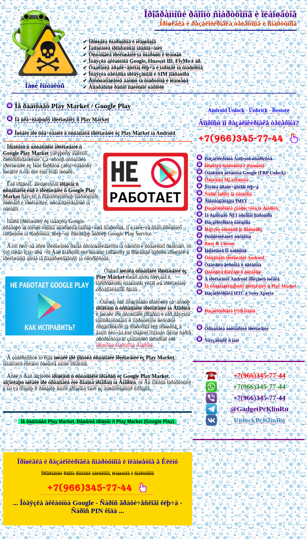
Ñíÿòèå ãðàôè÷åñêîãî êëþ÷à (231, 186)
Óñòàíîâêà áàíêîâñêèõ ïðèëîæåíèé (236, 328)
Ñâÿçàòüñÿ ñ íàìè (221, 340)
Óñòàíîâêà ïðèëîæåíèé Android (234, 257)
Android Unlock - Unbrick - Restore (249, 110)
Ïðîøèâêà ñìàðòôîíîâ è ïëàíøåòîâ (234, 165)
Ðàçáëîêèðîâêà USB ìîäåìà (229, 310)
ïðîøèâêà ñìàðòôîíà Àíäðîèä (124, 345)
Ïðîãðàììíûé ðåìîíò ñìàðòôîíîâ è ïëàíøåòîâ (220, 14)
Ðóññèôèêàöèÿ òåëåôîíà (227, 236)
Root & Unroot (219, 243)
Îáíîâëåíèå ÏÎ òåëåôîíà (225, 250)
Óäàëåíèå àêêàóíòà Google (230, 172)
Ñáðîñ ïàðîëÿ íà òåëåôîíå (228, 193)
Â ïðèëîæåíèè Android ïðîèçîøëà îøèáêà (242, 278)
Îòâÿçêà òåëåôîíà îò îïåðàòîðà (233, 229)
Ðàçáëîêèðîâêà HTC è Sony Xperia (239, 293)
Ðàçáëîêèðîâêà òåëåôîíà (227, 222)
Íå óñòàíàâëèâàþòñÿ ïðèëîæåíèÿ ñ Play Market (250, 286)
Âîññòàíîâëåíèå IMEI (225, 201)
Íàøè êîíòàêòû (45, 85)
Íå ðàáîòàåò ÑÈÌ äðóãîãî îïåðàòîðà (238, 215)
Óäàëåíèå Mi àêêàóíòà (226, 179)
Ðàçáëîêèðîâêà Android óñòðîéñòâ (238, 158)
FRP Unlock (272, 172)
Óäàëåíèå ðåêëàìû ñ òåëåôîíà (232, 271)
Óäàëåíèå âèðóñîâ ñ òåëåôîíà (232, 264)
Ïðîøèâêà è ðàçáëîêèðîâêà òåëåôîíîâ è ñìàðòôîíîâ (228, 23)
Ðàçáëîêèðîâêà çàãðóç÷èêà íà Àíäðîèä (241, 208)
